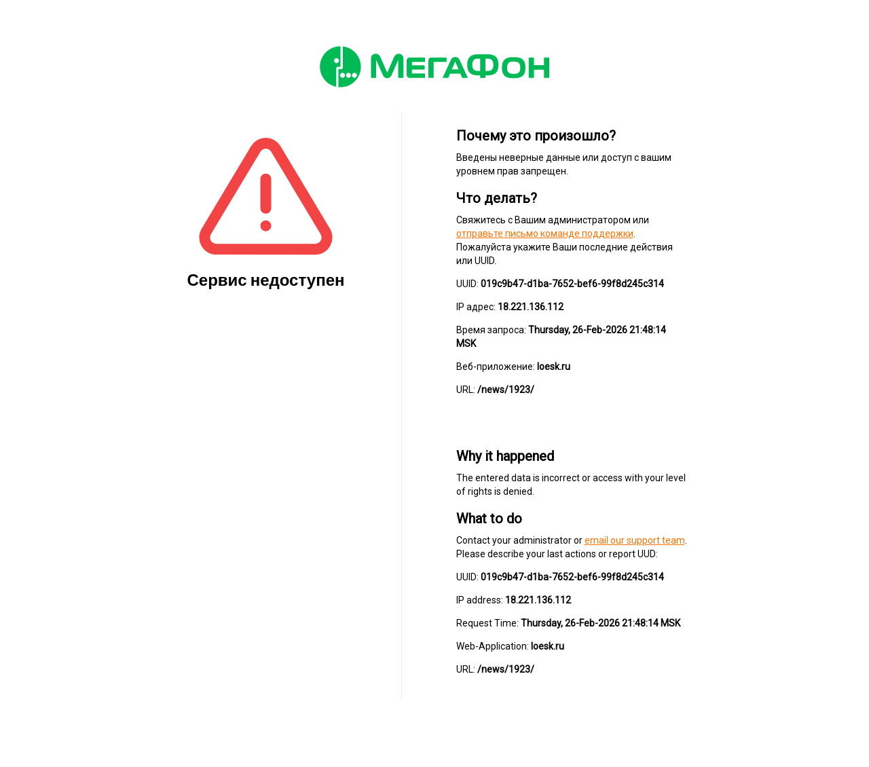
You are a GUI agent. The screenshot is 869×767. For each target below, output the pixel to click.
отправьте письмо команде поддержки (544, 233)
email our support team (635, 540)
